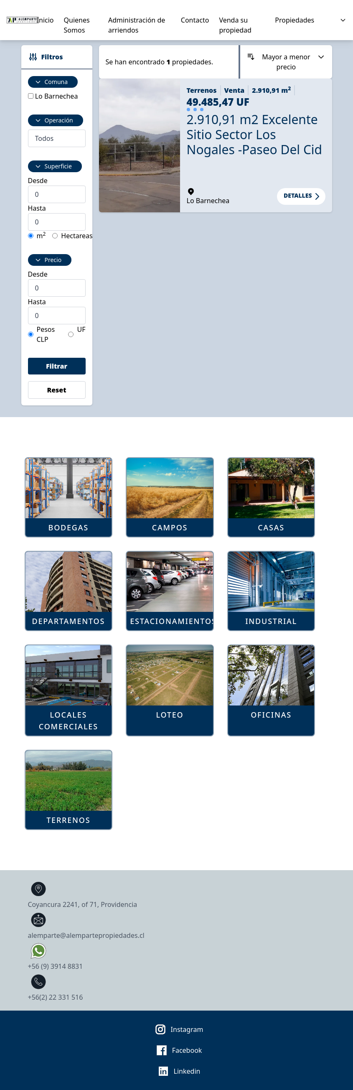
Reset (56, 390)
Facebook (176, 1050)
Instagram (176, 1029)
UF (81, 329)
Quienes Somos (77, 25)
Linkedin (177, 1071)
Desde (38, 180)
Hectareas (76, 235)
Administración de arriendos (136, 25)
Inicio (45, 20)
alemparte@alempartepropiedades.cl (86, 924)
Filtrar (56, 366)
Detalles (303, 196)
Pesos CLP (46, 334)
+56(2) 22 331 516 (55, 986)
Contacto (195, 20)
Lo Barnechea (56, 96)
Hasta (37, 208)
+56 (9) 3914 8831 (55, 955)
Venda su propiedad (235, 25)
